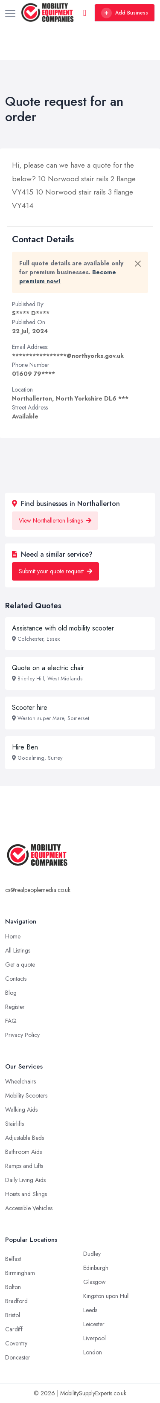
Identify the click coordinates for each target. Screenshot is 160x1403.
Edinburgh (95, 1268)
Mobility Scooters (26, 1095)
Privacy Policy (22, 1035)
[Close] (138, 263)
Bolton (13, 1287)
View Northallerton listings (55, 520)
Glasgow (94, 1282)
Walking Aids (21, 1109)
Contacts (15, 978)
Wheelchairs (20, 1081)
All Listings (17, 950)
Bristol (12, 1315)
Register (15, 1006)
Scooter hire (29, 707)
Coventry (16, 1343)
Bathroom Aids (23, 1151)
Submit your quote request (55, 571)
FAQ (11, 1021)
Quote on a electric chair (48, 668)
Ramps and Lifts (24, 1166)
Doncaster (17, 1357)
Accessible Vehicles (28, 1208)
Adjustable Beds (24, 1137)
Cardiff (14, 1329)
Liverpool (94, 1338)
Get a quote (20, 964)
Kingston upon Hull (106, 1296)
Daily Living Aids (25, 1180)
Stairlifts (14, 1123)
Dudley (92, 1253)
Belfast (13, 1259)
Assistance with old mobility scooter (63, 628)
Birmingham (20, 1273)
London (92, 1352)
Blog (11, 992)
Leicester (94, 1324)
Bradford (16, 1301)
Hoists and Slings (26, 1194)
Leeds (90, 1310)
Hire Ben (25, 747)
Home (12, 936)
